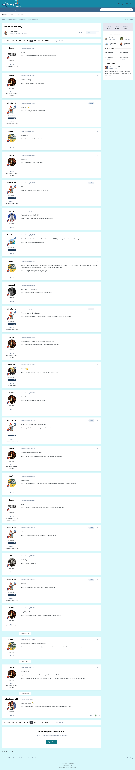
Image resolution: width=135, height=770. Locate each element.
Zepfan (11, 48)
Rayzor (11, 76)
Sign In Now (51, 742)
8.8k (12, 227)
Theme (64, 763)
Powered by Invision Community (67, 767)
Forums (4, 14)
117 (39, 41)
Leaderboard (35, 10)
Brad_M (11, 365)
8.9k (12, 92)
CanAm (11, 131)
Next (47, 41)
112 (20, 41)
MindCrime (14, 31)
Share (81, 33)
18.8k (12, 253)
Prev (8, 41)
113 (24, 41)
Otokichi (127, 37)
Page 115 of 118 (59, 41)
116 (35, 41)
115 (31, 41)
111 (16, 41)
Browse (6, 10)
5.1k (12, 147)
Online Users (20, 14)
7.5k (12, 572)
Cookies (71, 763)
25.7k (11, 122)
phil (11, 556)
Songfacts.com (23, 10)
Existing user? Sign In (125, 4)
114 (27, 41)
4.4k (12, 301)
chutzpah (11, 285)
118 (42, 41)
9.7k (12, 64)
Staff (11, 14)
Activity (14, 10)
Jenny (11, 211)
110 (13, 41)
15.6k (12, 715)
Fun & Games (23, 34)
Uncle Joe (11, 235)
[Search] (109, 9)
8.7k (12, 383)
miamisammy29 (11, 699)
